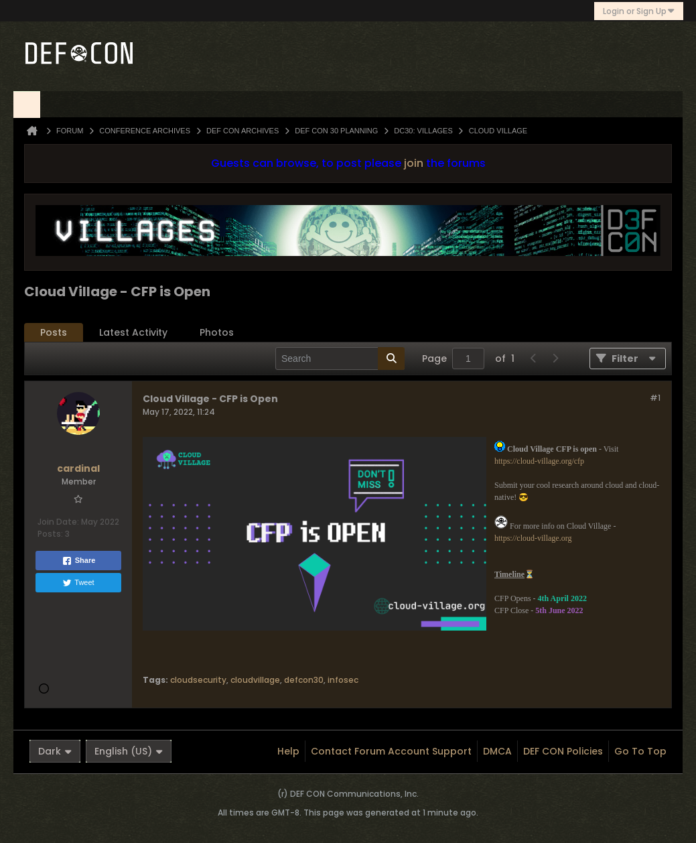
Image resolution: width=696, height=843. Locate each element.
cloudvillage (255, 680)
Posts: (50, 533)
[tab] (53, 332)
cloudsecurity (198, 680)
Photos (217, 332)
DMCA (497, 751)
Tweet (78, 583)
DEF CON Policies (563, 751)
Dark (55, 751)
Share (79, 561)
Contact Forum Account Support (391, 751)
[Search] (340, 358)
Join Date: (58, 521)
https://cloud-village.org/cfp (539, 461)
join (413, 163)
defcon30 (304, 680)
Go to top (640, 751)
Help (288, 751)
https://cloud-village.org (532, 538)
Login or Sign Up (639, 11)
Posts (53, 332)
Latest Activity (133, 332)
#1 (655, 397)
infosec (343, 680)
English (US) (128, 751)
